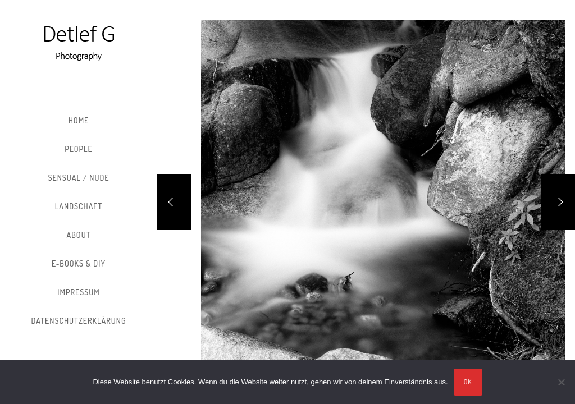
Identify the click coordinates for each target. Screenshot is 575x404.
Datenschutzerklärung (78, 320)
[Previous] (174, 202)
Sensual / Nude (78, 177)
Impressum (78, 292)
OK (468, 382)
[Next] (558, 202)
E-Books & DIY (79, 263)
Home (79, 120)
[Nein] (561, 382)
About (79, 235)
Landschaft (78, 206)
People (79, 149)
